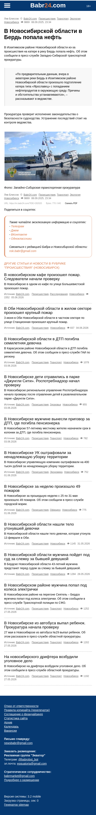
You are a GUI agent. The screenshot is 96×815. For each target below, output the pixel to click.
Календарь (11, 726)
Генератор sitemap (16, 804)
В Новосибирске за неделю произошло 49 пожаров (42, 488)
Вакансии (10, 730)
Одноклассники (21, 238)
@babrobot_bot (28, 759)
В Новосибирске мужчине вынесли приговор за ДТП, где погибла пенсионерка (47, 421)
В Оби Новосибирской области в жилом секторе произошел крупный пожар (47, 310)
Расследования (59, 294)
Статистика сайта (16, 718)
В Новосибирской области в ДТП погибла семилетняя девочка (41, 341)
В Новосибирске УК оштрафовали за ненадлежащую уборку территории (37, 454)
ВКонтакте (19, 234)
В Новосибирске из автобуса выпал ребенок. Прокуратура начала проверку (45, 625)
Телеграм (17, 226)
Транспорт (62, 18)
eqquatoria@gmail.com (32, 763)
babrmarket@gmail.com (19, 776)
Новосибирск (11, 22)
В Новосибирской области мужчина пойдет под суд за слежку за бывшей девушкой (47, 557)
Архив (8, 722)
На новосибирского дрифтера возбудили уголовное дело (41, 659)
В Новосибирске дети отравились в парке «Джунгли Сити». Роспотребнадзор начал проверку (42, 381)
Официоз (55, 510)
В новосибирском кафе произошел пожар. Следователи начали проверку (42, 277)
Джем (15, 230)
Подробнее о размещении (21, 780)
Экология (75, 18)
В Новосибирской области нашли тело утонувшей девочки (39, 526)
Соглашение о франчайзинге (23, 714)
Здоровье (55, 404)
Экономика (56, 472)
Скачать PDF (71, 203)
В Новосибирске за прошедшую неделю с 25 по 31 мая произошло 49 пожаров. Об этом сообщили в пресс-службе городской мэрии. (44, 500)
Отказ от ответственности (21, 706)
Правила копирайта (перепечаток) (27, 710)
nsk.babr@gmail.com (22, 251)
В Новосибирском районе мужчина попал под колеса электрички (45, 587)
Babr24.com (30, 18)
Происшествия (47, 18)
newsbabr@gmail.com (18, 743)
